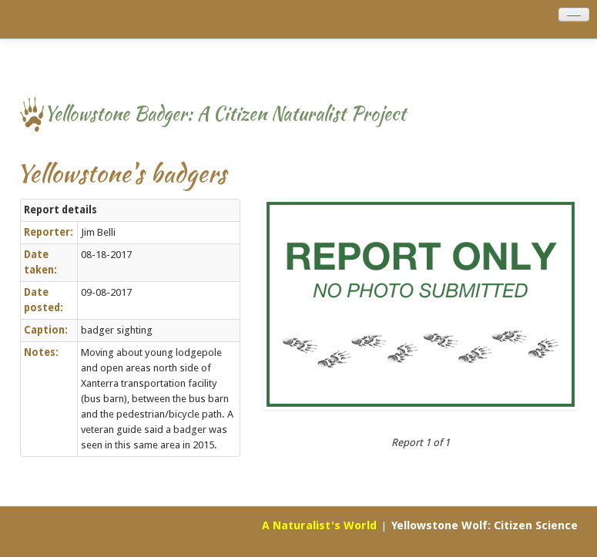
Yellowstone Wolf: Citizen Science (484, 525)
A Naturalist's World (319, 525)
